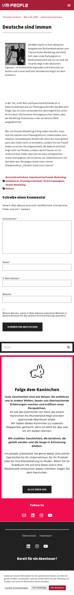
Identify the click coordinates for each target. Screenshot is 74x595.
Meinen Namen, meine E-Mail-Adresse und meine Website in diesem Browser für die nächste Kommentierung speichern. (35, 314)
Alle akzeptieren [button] (57, 587)
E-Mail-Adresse (11, 278)
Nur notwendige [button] (39, 587)
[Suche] (68, 347)
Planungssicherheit (31, 181)
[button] (68, 5)
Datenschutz (29, 535)
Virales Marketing (16, 185)
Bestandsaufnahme (17, 177)
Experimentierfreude (41, 177)
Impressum (45, 535)
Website (7, 294)
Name (7, 262)
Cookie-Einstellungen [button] (16, 587)
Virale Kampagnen (53, 181)
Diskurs (10, 188)
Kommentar (10, 218)
